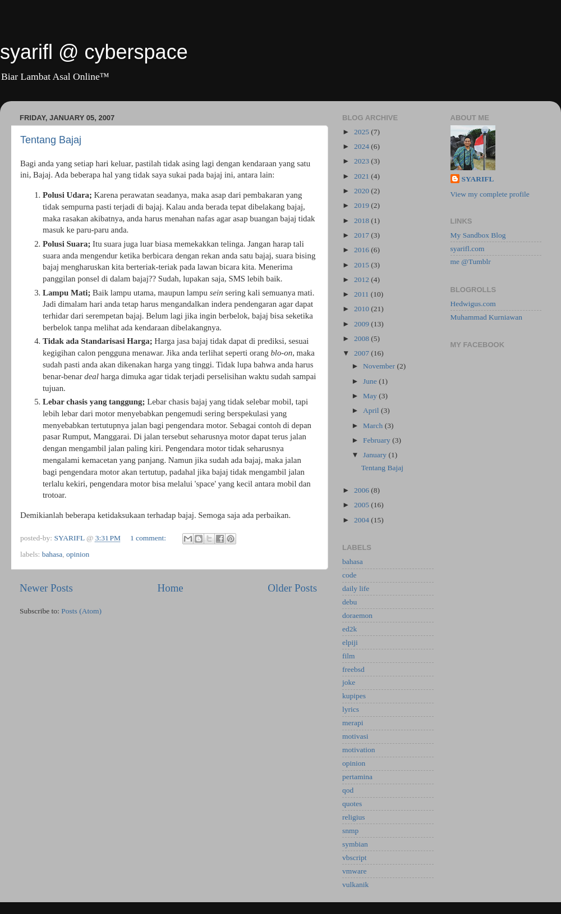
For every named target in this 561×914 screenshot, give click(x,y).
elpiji (350, 642)
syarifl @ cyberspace (94, 51)
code (349, 575)
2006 (362, 490)
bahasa (52, 554)
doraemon (357, 615)
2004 (362, 520)
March (374, 425)
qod (347, 790)
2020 (362, 191)
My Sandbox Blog (478, 235)
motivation (358, 749)
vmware (354, 871)
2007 (362, 353)
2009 (362, 324)
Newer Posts (46, 588)
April (372, 410)
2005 (362, 505)
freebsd (353, 669)
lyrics (350, 709)
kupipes (354, 696)
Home (170, 588)
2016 (362, 249)
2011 (362, 294)
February (377, 440)
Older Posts (292, 588)
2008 (362, 338)
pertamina (357, 776)
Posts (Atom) (81, 611)
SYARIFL (478, 179)
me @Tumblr (470, 261)
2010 (362, 308)
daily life (355, 588)
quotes (352, 803)
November (380, 366)
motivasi (355, 736)
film (348, 656)
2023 (362, 161)
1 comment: (149, 538)
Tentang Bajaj (50, 139)
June (371, 381)
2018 (362, 220)
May (371, 396)
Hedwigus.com (473, 303)
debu (349, 602)
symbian (355, 844)
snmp (350, 830)
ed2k (349, 629)
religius (353, 817)
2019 (362, 205)
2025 (362, 132)
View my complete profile (490, 194)
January (375, 455)
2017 (362, 235)
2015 (362, 265)
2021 (362, 176)
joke (348, 682)
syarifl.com (467, 248)
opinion (77, 554)
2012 (362, 279)
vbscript (354, 857)
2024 (362, 146)
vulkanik (355, 884)
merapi (352, 723)
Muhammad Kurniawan (486, 317)
